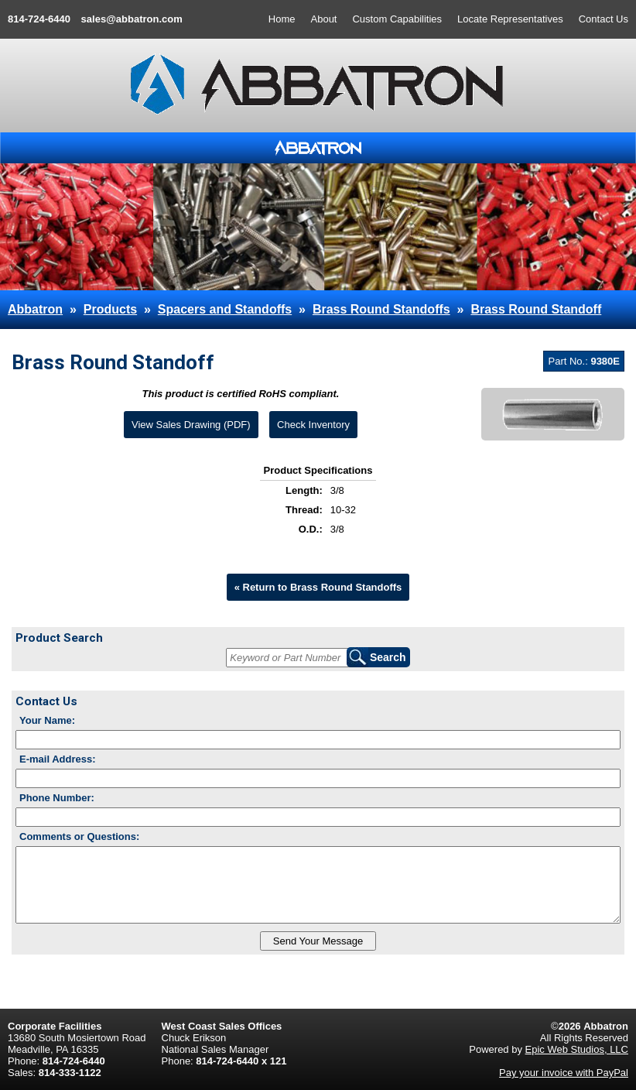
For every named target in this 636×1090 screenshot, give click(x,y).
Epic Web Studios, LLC (576, 1049)
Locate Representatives (510, 19)
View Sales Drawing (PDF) (191, 424)
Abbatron (35, 309)
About (324, 19)
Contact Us (603, 19)
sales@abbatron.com (132, 19)
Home (282, 19)
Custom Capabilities (397, 19)
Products (110, 309)
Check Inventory (313, 424)
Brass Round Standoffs (381, 309)
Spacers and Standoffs (225, 309)
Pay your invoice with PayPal (563, 1072)
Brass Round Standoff (535, 309)
